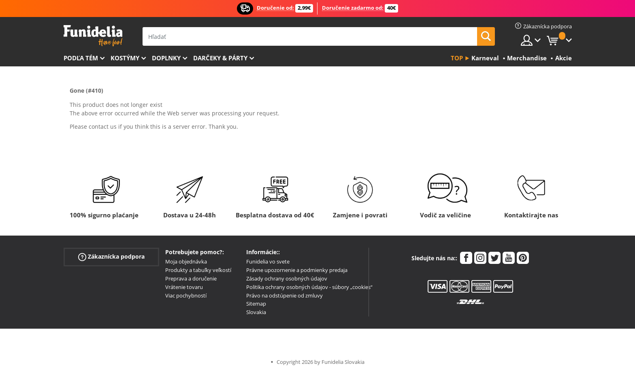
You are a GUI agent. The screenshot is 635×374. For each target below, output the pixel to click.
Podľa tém (81, 58)
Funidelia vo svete (268, 261)
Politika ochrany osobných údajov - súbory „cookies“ (309, 287)
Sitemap (256, 303)
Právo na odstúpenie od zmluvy (284, 295)
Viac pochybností (186, 295)
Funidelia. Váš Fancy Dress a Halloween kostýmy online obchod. (93, 36)
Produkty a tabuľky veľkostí (198, 270)
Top (457, 58)
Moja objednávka (186, 261)
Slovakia (256, 312)
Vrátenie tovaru (184, 287)
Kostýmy (125, 58)
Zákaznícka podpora (111, 257)
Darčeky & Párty (220, 58)
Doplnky (166, 58)
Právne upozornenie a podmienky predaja (296, 270)
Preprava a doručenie (191, 278)
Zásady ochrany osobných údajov (286, 278)
